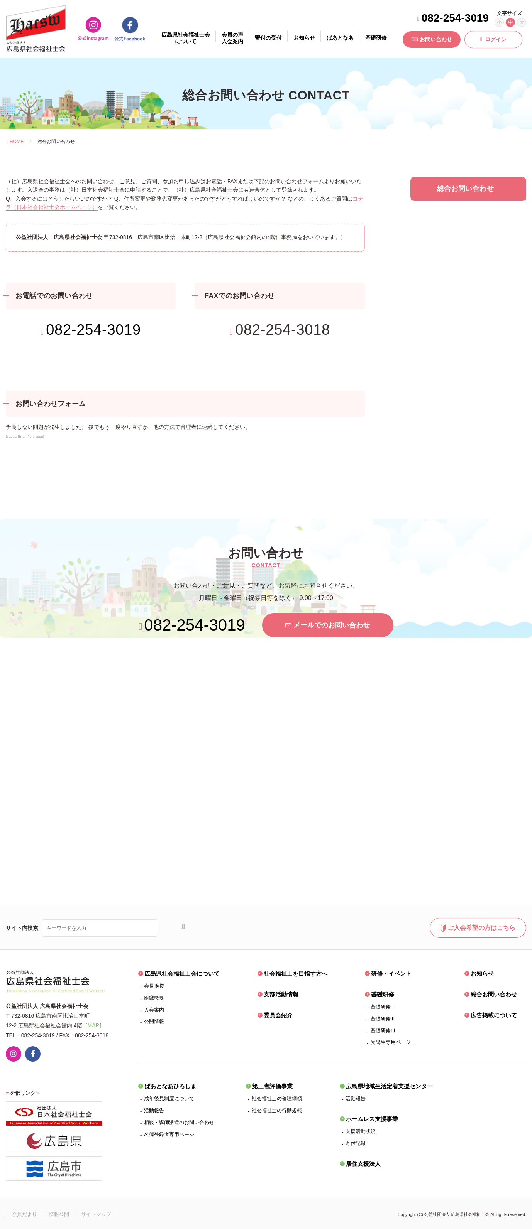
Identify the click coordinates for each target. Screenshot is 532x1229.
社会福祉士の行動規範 (277, 1110)
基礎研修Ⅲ (383, 1030)
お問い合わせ (432, 39)
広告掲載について (494, 1015)
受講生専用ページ (391, 1042)
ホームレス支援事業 (372, 1119)
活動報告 (154, 1110)
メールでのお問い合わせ (327, 625)
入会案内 (154, 1010)
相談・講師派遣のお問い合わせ (179, 1122)
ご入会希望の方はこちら (478, 928)
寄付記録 (356, 1143)
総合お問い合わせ (494, 994)
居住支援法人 (363, 1163)
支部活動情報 (281, 994)
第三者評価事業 (272, 1086)
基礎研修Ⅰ (383, 1007)
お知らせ (482, 973)
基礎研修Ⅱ (383, 1019)
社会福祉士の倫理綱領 (277, 1098)
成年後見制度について (169, 1098)
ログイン (493, 39)
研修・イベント (391, 973)
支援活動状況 (361, 1131)
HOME (15, 141)
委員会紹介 (278, 1015)
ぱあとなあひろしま (170, 1086)
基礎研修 (382, 994)
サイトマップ (96, 1214)
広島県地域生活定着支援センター (389, 1086)
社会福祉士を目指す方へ (295, 973)
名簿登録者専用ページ (169, 1134)
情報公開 (59, 1214)
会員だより (24, 1214)
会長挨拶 (154, 986)
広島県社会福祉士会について (182, 973)
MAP (93, 1025)
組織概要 (154, 998)
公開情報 (154, 1021)
